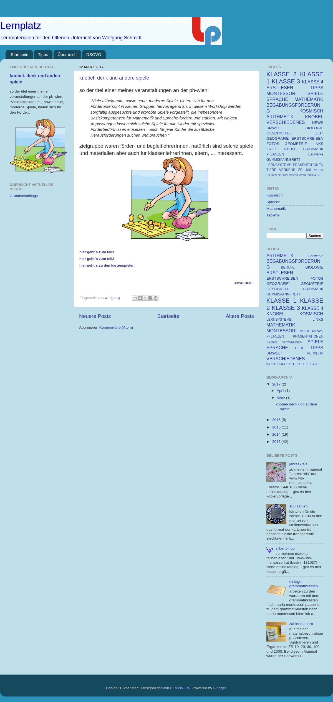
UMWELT (274, 128)
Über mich (67, 54)
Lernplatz (20, 25)
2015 (277, 427)
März (281, 398)
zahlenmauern (301, 624)
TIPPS (316, 87)
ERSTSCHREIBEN (307, 138)
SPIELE (315, 93)
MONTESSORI (281, 93)
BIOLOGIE (314, 128)
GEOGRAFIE (277, 138)
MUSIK (318, 170)
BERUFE (289, 149)
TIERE (271, 170)
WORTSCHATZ (309, 175)
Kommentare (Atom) (116, 327)
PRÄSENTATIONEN (308, 165)
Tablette (272, 215)
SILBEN (271, 175)
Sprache (273, 202)
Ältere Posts (240, 316)
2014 (277, 434)
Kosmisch (274, 195)
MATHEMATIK (308, 99)
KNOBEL (314, 116)
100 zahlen (298, 506)
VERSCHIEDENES (285, 122)
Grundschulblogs (24, 196)
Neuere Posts (95, 316)
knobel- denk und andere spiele (114, 78)
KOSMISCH (311, 110)
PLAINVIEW (180, 688)
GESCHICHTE (278, 133)
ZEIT (319, 133)
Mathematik (276, 208)
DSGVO (93, 54)
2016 (277, 420)
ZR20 (271, 149)
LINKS (317, 144)
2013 (277, 442)
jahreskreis (298, 464)
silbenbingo (285, 548)
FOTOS (272, 144)
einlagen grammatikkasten (303, 584)
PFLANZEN (275, 154)
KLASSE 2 (281, 74)
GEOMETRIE (296, 144)
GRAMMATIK (313, 149)
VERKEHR (287, 170)
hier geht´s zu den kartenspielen (107, 265)
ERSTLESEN (279, 87)
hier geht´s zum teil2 (96, 259)
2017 (277, 384)
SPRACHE (277, 99)
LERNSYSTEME (278, 165)
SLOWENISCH (288, 175)
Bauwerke (315, 154)
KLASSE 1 (281, 300)
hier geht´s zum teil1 (96, 252)
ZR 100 (304, 170)
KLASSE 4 (312, 81)
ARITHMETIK (280, 116)
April (281, 391)
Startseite (19, 54)
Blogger (219, 688)
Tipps (43, 54)
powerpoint (243, 282)
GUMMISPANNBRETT (283, 160)
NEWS (318, 123)
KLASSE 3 (286, 81)
